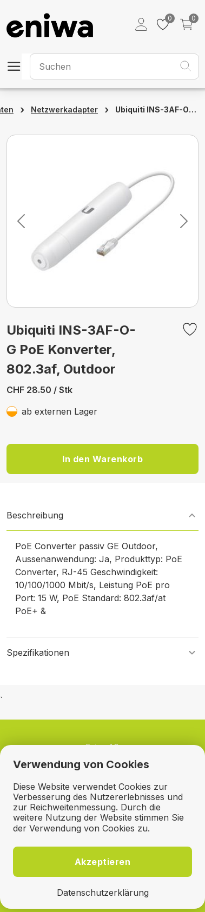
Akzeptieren (103, 861)
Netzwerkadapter (64, 109)
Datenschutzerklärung (103, 893)
